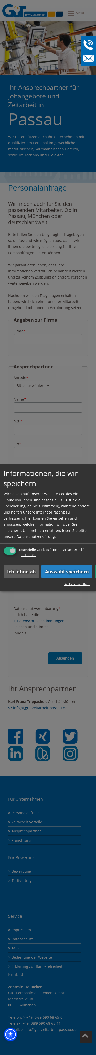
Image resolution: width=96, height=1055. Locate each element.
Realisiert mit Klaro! (77, 584)
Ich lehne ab (21, 571)
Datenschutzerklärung (36, 536)
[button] (10, 1034)
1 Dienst (27, 554)
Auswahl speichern (67, 571)
